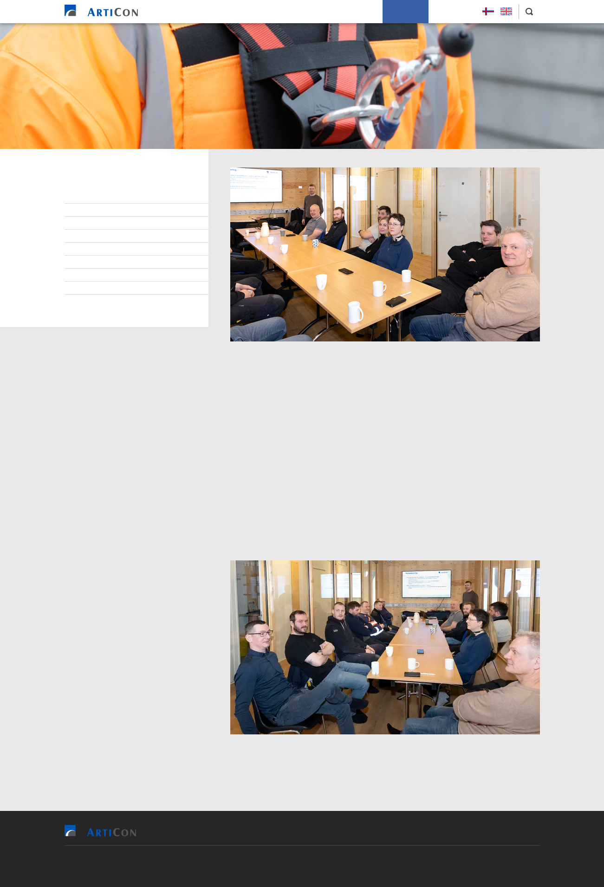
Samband (92, 236)
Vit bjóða (237, 11)
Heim (201, 11)
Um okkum (406, 11)
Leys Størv (452, 11)
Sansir (356, 866)
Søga (86, 288)
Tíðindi (89, 275)
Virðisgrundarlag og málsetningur (135, 249)
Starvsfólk (96, 210)
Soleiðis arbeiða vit (345, 11)
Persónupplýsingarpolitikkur (125, 301)
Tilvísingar (283, 11)
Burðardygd (97, 262)
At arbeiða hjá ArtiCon (114, 223)
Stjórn (88, 197)
